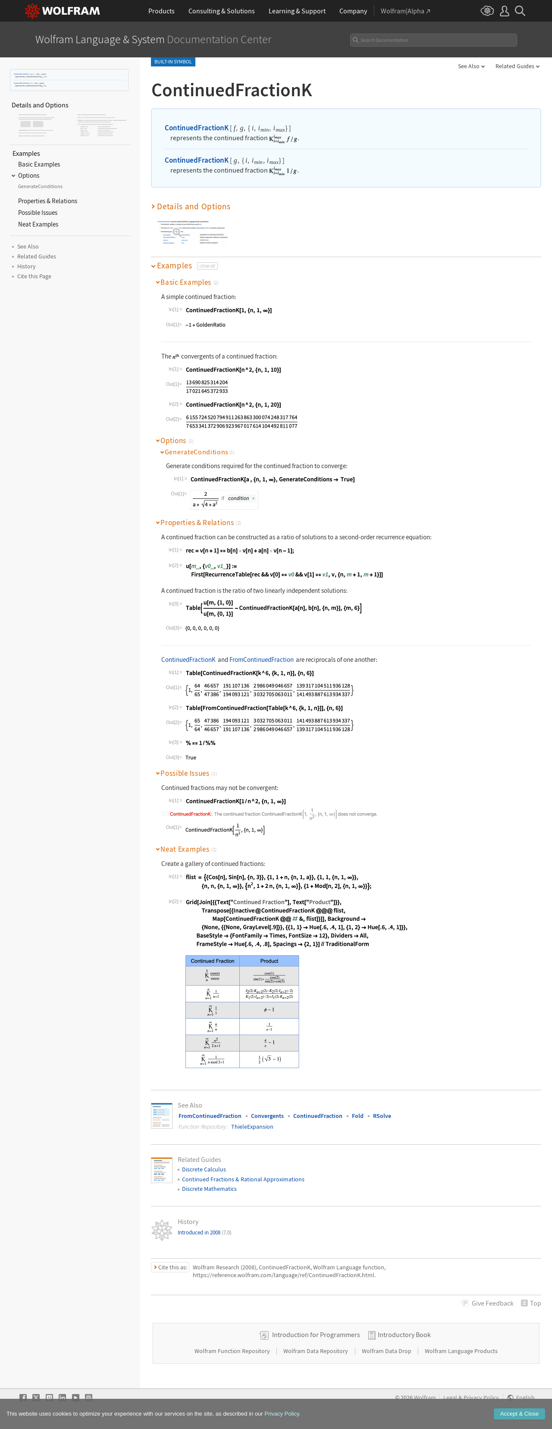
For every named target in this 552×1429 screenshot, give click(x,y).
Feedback (493, 1303)
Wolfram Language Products (461, 1351)
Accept (519, 1414)
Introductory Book (404, 1334)
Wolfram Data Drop (387, 1351)
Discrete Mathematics (209, 1189)
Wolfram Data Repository (316, 1351)
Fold (358, 1116)
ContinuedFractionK (20, 74)
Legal (450, 1397)
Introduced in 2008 (205, 1232)
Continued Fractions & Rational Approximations (243, 1179)
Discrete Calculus (204, 1169)
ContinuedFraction (317, 1116)
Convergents (267, 1116)
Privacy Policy (481, 1397)
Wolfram (425, 1397)
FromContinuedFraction (261, 659)
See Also (469, 66)
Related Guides (515, 66)
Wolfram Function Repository (232, 1351)
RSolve (382, 1116)
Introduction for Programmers (316, 1334)
